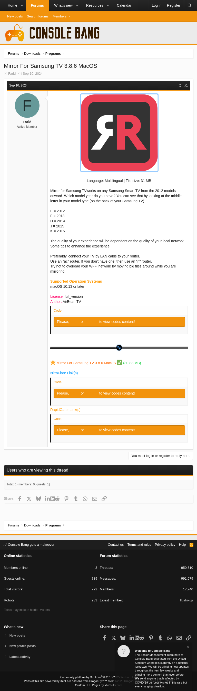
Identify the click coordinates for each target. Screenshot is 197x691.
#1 (186, 85)
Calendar (124, 5)
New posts (15, 16)
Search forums (38, 16)
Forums (37, 5)
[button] (22, 5)
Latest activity (20, 657)
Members (59, 16)
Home (12, 5)
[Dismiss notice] (187, 647)
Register (92, 322)
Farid (12, 73)
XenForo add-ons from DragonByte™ (83, 681)
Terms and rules (139, 544)
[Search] (189, 5)
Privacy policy (165, 544)
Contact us (116, 544)
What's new (63, 5)
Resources (94, 5)
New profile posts (23, 646)
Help (182, 544)
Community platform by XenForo (98, 677)
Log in (75, 322)
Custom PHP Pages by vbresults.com (98, 685)
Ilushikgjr (186, 600)
